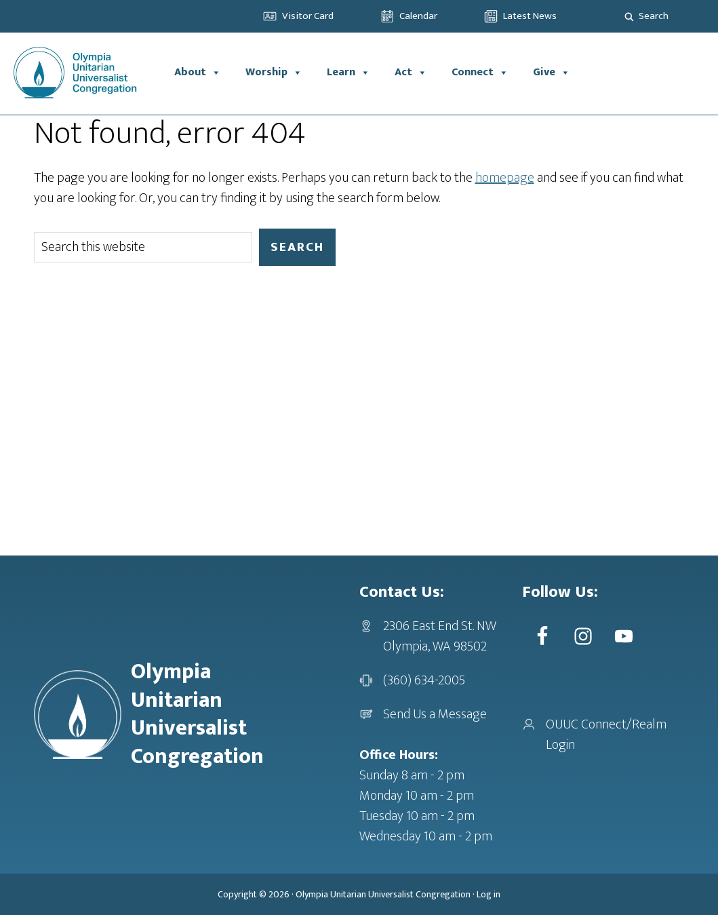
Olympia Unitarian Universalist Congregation (383, 894)
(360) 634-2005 (424, 680)
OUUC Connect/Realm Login (606, 734)
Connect (480, 72)
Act (411, 72)
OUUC (81, 72)
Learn (348, 72)
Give (551, 72)
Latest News (530, 15)
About (197, 72)
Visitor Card (308, 15)
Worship (273, 72)
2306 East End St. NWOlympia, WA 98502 (439, 636)
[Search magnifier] (629, 16)
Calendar (418, 15)
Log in (488, 894)
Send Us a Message (435, 714)
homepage (504, 177)
